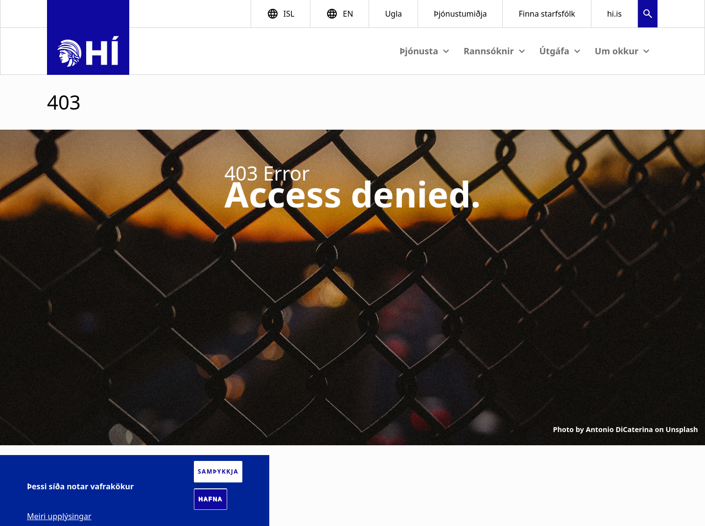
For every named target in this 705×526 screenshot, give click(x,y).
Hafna (210, 499)
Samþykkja (218, 471)
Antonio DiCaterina (619, 429)
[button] (648, 15)
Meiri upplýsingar (59, 516)
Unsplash (682, 429)
